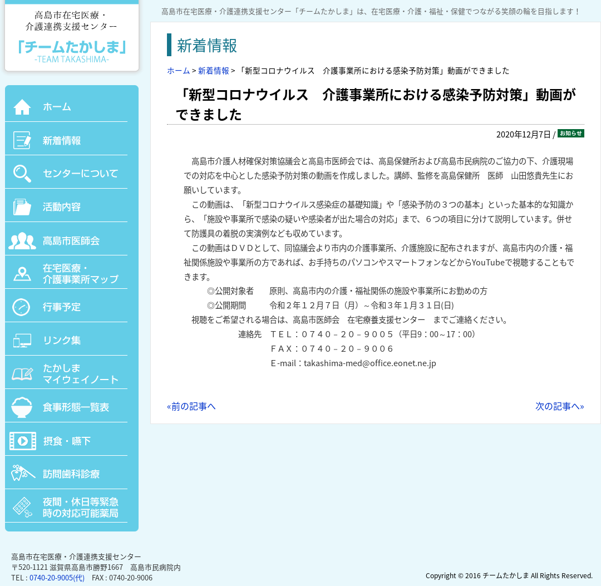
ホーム (178, 70)
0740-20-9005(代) (57, 577)
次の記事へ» (559, 405)
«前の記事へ (191, 405)
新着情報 (213, 70)
